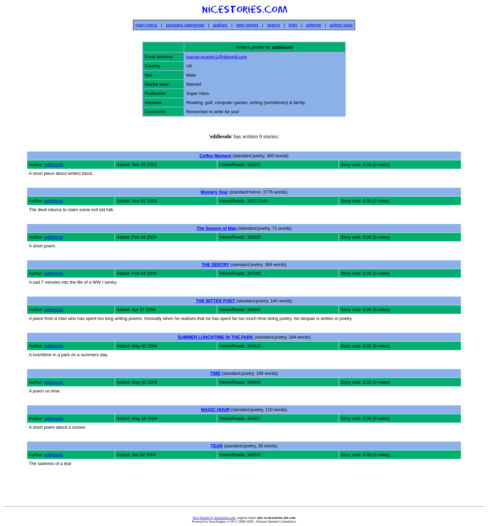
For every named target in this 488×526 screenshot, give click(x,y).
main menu (146, 24)
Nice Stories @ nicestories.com (213, 518)
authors (220, 24)
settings (313, 24)
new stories (247, 24)
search (273, 24)
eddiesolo (53, 164)
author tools (340, 24)
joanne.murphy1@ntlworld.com (216, 56)
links (293, 24)
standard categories (185, 24)
